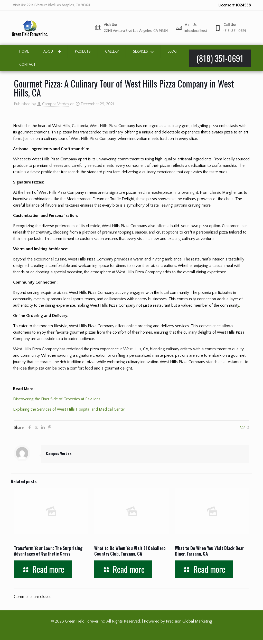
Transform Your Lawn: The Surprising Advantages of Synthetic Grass (48, 551)
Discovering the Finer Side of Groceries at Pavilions (56, 399)
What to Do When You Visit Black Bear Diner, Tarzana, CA (209, 551)
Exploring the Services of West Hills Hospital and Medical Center (69, 409)
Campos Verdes (55, 104)
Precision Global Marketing (189, 621)
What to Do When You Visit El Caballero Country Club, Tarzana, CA (130, 551)
